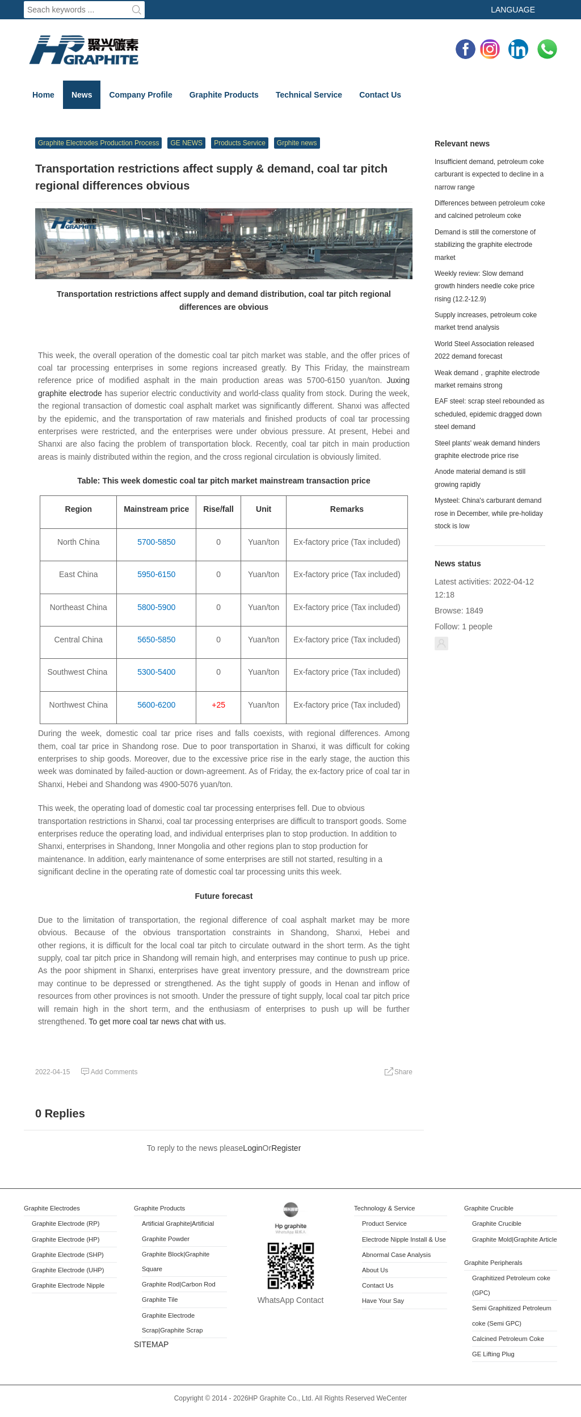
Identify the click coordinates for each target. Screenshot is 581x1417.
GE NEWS (186, 143)
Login (252, 1148)
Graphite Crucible (488, 1208)
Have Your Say (383, 1300)
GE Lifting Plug (493, 1354)
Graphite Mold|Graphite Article (514, 1239)
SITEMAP (151, 1344)
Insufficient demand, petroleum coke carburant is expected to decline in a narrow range (489, 174)
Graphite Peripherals (493, 1262)
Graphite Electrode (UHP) (68, 1270)
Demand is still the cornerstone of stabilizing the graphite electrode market (485, 245)
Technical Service (309, 94)
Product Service (384, 1223)
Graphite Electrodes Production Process (98, 143)
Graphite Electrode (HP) (65, 1239)
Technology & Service (384, 1208)
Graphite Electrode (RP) (65, 1223)
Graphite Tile (160, 1299)
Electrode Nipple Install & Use (404, 1239)
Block (175, 1254)
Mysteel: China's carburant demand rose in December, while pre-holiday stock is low (489, 513)
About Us (375, 1270)
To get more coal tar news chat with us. (157, 1021)
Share (398, 1072)
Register (286, 1148)
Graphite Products (224, 94)
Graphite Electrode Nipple (68, 1285)
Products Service (240, 143)
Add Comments (109, 1072)
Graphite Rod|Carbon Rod (179, 1284)
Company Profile (140, 94)
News (81, 94)
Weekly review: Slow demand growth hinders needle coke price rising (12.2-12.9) (484, 286)
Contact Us (380, 94)
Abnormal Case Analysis (396, 1254)
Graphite (155, 1254)
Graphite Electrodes (52, 1208)
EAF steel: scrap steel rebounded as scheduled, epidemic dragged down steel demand (489, 414)
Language (513, 9)
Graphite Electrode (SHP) (68, 1254)
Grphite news (297, 143)
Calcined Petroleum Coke (508, 1338)
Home (43, 94)
